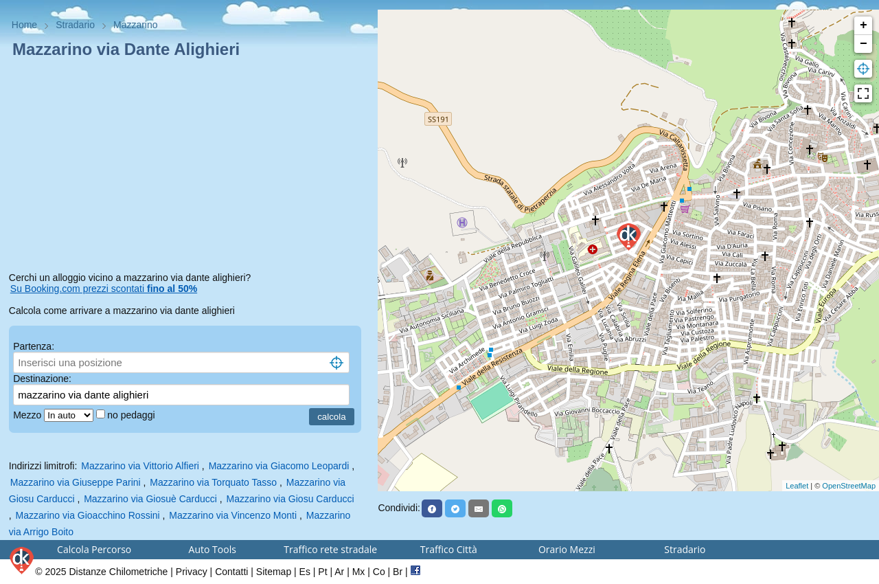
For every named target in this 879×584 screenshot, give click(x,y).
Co (379, 571)
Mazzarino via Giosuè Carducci (150, 498)
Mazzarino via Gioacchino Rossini (88, 515)
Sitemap (273, 571)
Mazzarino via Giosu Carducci (290, 498)
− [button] (863, 44)
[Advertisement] (189, 167)
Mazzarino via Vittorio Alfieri (140, 465)
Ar (339, 571)
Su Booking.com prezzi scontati (103, 288)
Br (397, 571)
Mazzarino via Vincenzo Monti (233, 515)
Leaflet (797, 486)
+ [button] (863, 25)
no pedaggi (132, 414)
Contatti (231, 571)
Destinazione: (42, 378)
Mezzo (28, 414)
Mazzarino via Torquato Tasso (213, 482)
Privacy (191, 571)
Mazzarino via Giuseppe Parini (75, 482)
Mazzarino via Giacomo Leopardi (279, 465)
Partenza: (33, 346)
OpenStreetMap (849, 486)
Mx (358, 571)
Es (304, 571)
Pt (322, 571)
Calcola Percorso (94, 549)
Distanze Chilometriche (118, 571)
